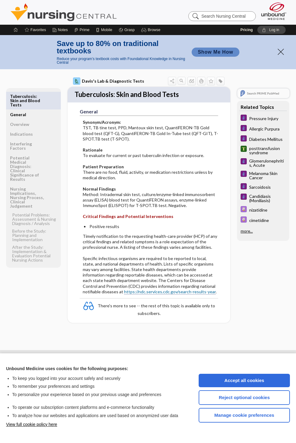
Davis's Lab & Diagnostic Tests (108, 81)
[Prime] (81, 30)
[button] (151, 30)
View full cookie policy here (31, 424)
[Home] (16, 30)
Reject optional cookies (244, 397)
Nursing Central (86, 12)
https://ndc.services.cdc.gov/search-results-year (170, 292)
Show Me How (215, 52)
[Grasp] (127, 30)
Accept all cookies (244, 380)
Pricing (246, 30)
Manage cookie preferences (244, 415)
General (18, 96)
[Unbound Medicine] (273, 11)
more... (247, 231)
